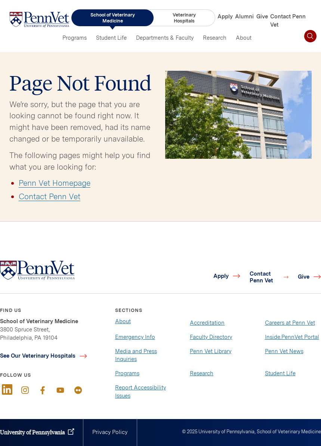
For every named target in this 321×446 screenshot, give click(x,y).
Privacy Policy (109, 432)
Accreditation (207, 322)
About (243, 37)
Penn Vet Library (210, 351)
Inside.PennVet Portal (292, 337)
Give (262, 16)
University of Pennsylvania (32, 432)
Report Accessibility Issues (140, 391)
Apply (225, 16)
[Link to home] (39, 19)
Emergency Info (135, 337)
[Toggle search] (310, 36)
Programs (74, 37)
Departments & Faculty (165, 37)
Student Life (111, 37)
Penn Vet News (284, 351)
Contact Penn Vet (49, 196)
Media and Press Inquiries (136, 355)
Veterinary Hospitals (184, 18)
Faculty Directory (211, 337)
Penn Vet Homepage (54, 183)
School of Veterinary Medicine (112, 18)
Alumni (244, 16)
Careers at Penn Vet (290, 322)
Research (214, 37)
